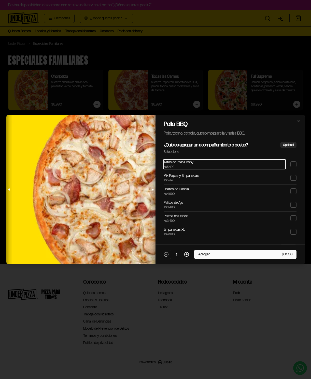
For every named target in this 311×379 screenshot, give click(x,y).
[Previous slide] (9, 189)
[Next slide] (152, 189)
